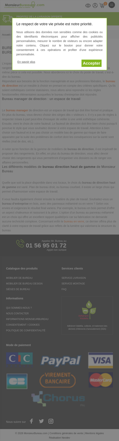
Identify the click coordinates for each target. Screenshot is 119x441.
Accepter (91, 63)
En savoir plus (26, 61)
